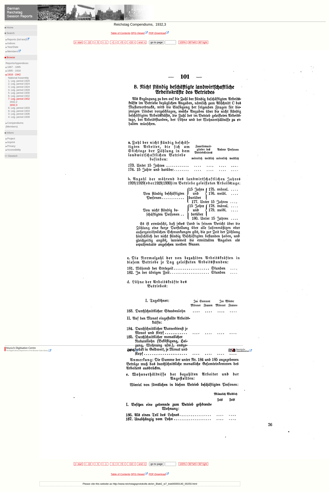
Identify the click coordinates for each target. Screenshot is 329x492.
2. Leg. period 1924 (19, 83)
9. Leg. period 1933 (19, 111)
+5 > (122, 42)
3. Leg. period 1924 (19, 86)
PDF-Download (159, 33)
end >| (141, 42)
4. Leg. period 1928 (19, 89)
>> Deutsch (11, 155)
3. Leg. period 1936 (19, 113)
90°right (203, 42)
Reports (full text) (18, 39)
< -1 (105, 42)
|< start (78, 42)
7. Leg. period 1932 (19, 98)
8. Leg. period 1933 (19, 107)
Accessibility (14, 149)
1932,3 (13, 105)
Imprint (11, 142)
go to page (157, 42)
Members (14, 51)
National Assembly (18, 77)
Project (11, 138)
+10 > (131, 42)
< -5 (97, 42)
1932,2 (13, 101)
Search (10, 33)
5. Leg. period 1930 (19, 92)
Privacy (11, 146)
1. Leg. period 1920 (19, 80)
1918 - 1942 (14, 74)
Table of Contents (120, 33)
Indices (11, 43)
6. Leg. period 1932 (19, 95)
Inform (10, 132)
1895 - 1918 (14, 70)
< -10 (88, 42)
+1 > (113, 42)
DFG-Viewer (139, 33)
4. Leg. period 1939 (19, 116)
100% (182, 42)
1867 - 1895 (14, 67)
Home (9, 27)
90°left (192, 42)
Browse (10, 57)
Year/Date (12, 46)
